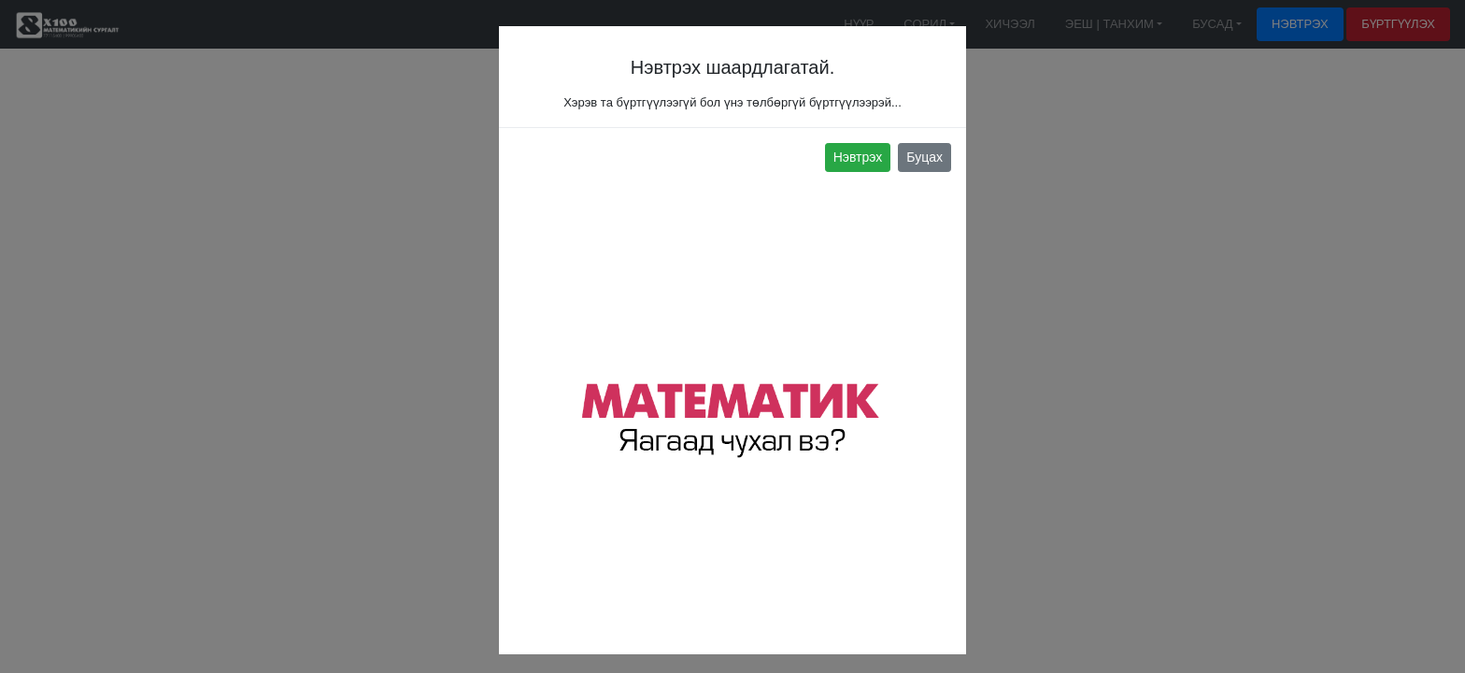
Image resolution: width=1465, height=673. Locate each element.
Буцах (924, 157)
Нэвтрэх (858, 157)
